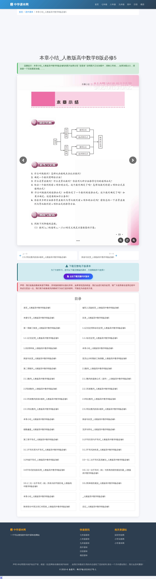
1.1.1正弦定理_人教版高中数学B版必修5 (41, 338)
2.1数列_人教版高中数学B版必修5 (97, 369)
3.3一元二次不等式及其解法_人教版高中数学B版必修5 (106, 460)
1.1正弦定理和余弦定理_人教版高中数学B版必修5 (104, 328)
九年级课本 (85, 543)
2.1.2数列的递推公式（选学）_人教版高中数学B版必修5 (106, 379)
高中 (129, 4)
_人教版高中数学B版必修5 (93, 496)
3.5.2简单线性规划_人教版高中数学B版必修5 (101, 483)
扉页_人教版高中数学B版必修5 (37, 308)
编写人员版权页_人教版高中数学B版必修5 (100, 308)
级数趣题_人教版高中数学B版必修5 (39, 429)
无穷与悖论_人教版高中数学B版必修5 (98, 429)
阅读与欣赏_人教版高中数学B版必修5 (40, 358)
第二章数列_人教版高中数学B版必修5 (40, 369)
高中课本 (29, 12)
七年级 (104, 4)
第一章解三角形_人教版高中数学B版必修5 (42, 328)
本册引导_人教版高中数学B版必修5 (39, 318)
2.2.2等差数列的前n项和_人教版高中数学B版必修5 (46, 399)
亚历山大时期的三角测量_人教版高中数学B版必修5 (104, 358)
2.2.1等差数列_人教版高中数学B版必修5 (99, 389)
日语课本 (84, 551)
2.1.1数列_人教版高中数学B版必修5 (39, 379)
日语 (136, 4)
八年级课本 (85, 539)
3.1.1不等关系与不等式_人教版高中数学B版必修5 (45, 450)
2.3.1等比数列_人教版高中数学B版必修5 (41, 409)
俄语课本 (84, 555)
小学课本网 (119, 543)
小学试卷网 (119, 539)
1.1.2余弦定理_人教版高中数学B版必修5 (99, 338)
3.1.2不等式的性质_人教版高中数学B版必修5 (101, 450)
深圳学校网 (119, 535)
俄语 (142, 4)
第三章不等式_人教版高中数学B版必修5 (41, 439)
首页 (97, 4)
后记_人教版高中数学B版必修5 (95, 507)
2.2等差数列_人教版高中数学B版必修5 (40, 389)
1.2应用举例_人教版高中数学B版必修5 (40, 348)
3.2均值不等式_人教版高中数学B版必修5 (41, 460)
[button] (23, 160)
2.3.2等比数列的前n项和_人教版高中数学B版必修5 (104, 409)
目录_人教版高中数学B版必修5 (95, 318)
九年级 (121, 4)
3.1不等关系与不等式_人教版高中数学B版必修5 (103, 439)
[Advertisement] (78, 35)
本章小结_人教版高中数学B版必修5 (97, 348)
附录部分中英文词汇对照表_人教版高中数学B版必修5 (47, 507)
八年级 (113, 4)
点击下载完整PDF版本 (78, 276)
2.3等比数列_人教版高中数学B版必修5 (99, 399)
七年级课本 (85, 535)
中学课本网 (19, 4)
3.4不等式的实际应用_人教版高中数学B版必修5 (44, 470)
